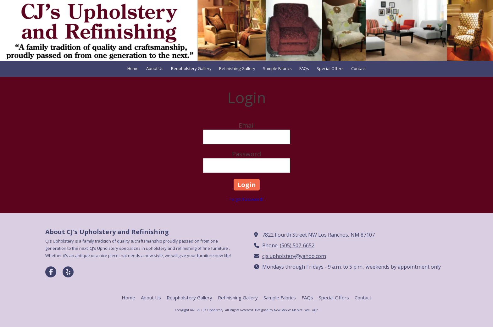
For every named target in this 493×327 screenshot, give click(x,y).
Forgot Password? (246, 199)
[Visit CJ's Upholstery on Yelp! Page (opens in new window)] (68, 271)
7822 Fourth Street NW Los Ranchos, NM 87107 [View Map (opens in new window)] (318, 234)
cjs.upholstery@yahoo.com (294, 256)
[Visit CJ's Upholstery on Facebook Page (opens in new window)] (50, 271)
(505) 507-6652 (297, 245)
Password (246, 154)
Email (247, 125)
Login (315, 310)
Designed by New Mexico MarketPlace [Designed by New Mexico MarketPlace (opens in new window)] (282, 310)
